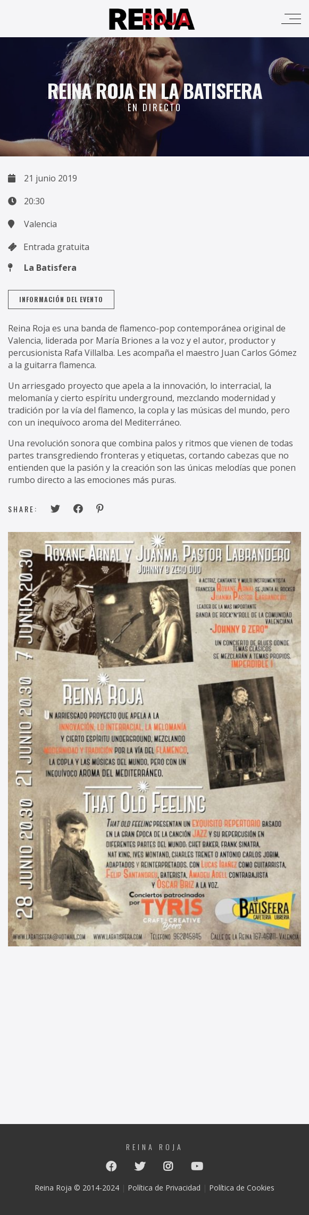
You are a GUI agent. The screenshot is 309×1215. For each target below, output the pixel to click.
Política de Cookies (241, 1185)
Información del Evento (61, 299)
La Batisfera (50, 267)
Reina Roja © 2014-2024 (77, 1185)
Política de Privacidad (164, 1185)
